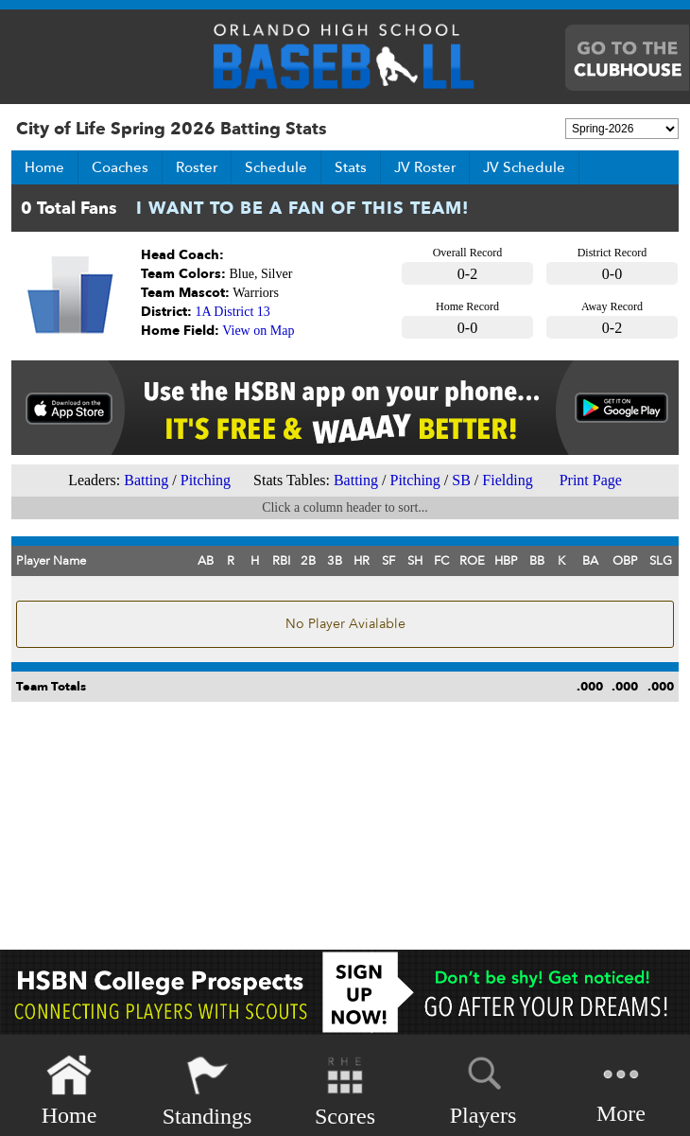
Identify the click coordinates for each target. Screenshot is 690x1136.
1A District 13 (233, 312)
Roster (196, 167)
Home (44, 167)
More (621, 1089)
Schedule (276, 167)
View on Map (258, 330)
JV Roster (425, 167)
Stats (351, 167)
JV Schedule (524, 167)
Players (483, 1087)
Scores (345, 1091)
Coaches (120, 167)
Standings (207, 1091)
